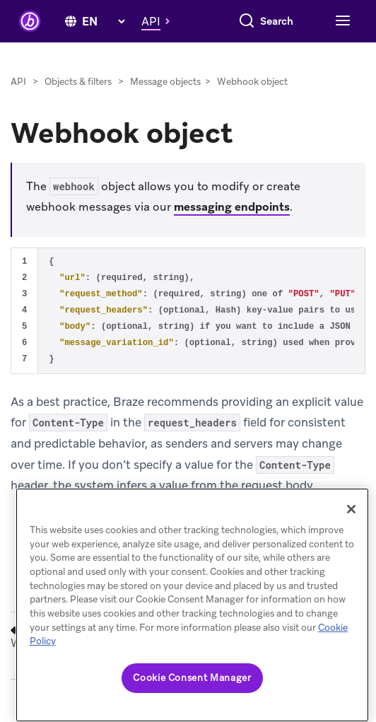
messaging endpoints (232, 206)
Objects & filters (78, 82)
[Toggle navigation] (341, 21)
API (18, 82)
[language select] (103, 21)
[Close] (351, 509)
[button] (159, 21)
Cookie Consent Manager (192, 678)
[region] (192, 605)
